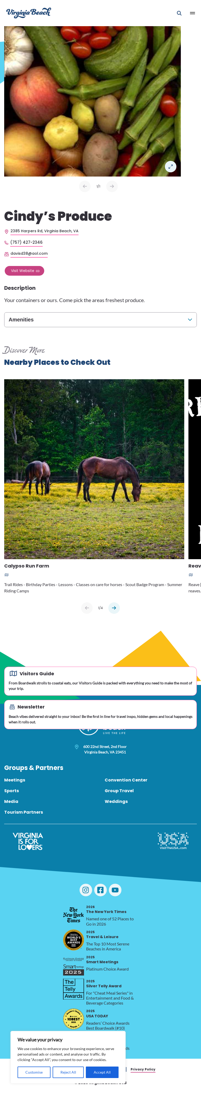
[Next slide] (114, 608)
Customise (34, 1072)
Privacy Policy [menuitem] (143, 1069)
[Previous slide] (87, 608)
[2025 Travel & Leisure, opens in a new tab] (73, 939)
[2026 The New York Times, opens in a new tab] (73, 914)
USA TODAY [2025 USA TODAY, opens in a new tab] (97, 1013)
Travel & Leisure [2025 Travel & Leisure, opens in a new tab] (102, 934)
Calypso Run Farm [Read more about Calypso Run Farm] (26, 566)
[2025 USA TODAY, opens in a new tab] (73, 1018)
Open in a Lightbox (170, 166)
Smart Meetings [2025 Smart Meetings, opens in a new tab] (102, 960)
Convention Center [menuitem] (126, 780)
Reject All (68, 1072)
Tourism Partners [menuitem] (23, 812)
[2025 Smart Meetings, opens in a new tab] (73, 965)
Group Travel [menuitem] (119, 791)
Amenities (21, 319)
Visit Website (22, 270)
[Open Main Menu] (192, 13)
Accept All (102, 1072)
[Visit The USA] (173, 841)
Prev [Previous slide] (85, 186)
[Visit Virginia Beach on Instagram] (86, 890)
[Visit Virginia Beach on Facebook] (100, 890)
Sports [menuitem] (11, 791)
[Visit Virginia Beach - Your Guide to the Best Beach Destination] (28, 12)
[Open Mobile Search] (179, 13)
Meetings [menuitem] (14, 780)
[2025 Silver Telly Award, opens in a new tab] (73, 989)
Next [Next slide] (112, 186)
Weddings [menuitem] (116, 801)
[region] (68, 1057)
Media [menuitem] (11, 801)
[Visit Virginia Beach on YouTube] (115, 890)
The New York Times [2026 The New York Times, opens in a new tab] (106, 909)
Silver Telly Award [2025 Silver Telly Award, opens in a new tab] (103, 984)
